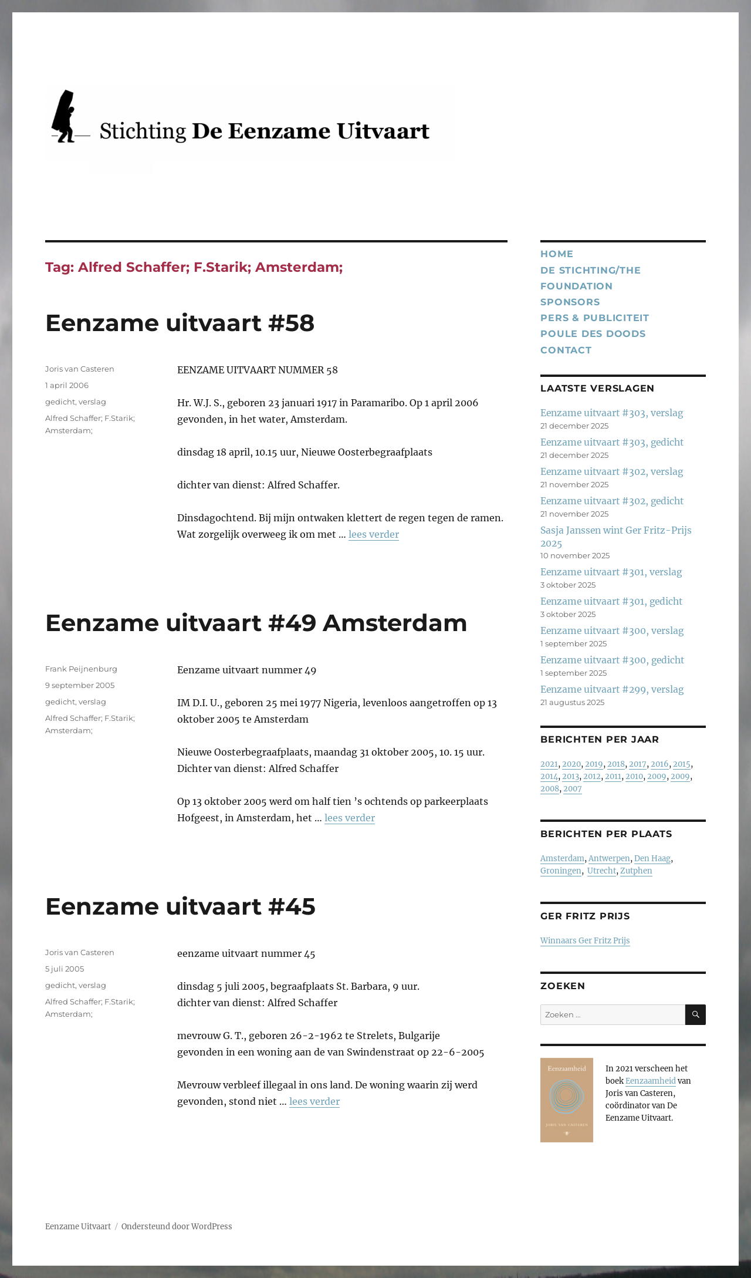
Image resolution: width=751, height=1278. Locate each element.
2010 (634, 776)
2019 (594, 764)
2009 (657, 776)
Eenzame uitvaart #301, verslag (611, 572)
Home (556, 253)
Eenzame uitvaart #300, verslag (612, 630)
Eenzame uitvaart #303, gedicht (612, 442)
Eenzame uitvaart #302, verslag (611, 471)
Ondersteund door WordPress (176, 1227)
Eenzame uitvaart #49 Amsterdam (256, 622)
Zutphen (636, 871)
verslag (92, 401)
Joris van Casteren (79, 368)
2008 (549, 789)
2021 (549, 764)
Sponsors (570, 302)
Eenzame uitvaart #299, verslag (612, 689)
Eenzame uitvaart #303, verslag (611, 413)
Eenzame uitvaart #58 (179, 322)
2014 (549, 776)
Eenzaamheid (650, 1081)
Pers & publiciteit (594, 317)
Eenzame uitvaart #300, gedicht (612, 660)
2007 (572, 789)
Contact (565, 350)
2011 (613, 776)
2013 (570, 776)
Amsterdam (562, 859)
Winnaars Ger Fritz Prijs (585, 941)
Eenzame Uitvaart (78, 1227)
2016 (660, 764)
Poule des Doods (592, 333)
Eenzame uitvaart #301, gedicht (611, 601)
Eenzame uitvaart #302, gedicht (612, 501)
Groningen (560, 871)
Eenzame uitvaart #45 (180, 906)
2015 (682, 764)
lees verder (374, 534)
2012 (592, 776)
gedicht (60, 401)
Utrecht (601, 871)
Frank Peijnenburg (81, 668)
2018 (616, 764)
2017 (638, 764)
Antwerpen (609, 859)
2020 (571, 764)
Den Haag (652, 859)
